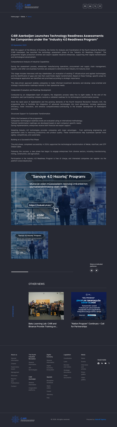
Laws (65, 361)
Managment (15, 372)
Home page (15, 16)
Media (23, 16)
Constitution (68, 358)
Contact (13, 386)
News (30, 16)
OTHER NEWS (13, 311)
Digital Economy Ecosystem (50, 368)
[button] (29, 245)
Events (83, 361)
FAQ (48, 398)
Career (49, 391)
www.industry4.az (25, 161)
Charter (13, 363)
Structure (14, 375)
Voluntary (50, 394)
